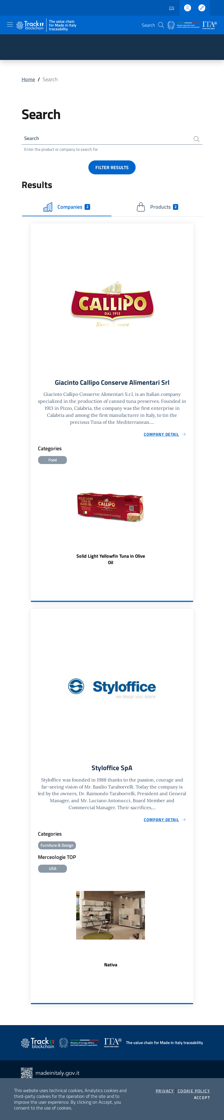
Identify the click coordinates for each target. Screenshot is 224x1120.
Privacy (165, 1091)
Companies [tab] (66, 207)
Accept (202, 1098)
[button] (161, 25)
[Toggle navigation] (9, 24)
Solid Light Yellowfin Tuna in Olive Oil (110, 560)
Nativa (110, 966)
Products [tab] (157, 207)
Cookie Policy (194, 1091)
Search (32, 138)
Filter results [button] (112, 167)
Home (28, 79)
